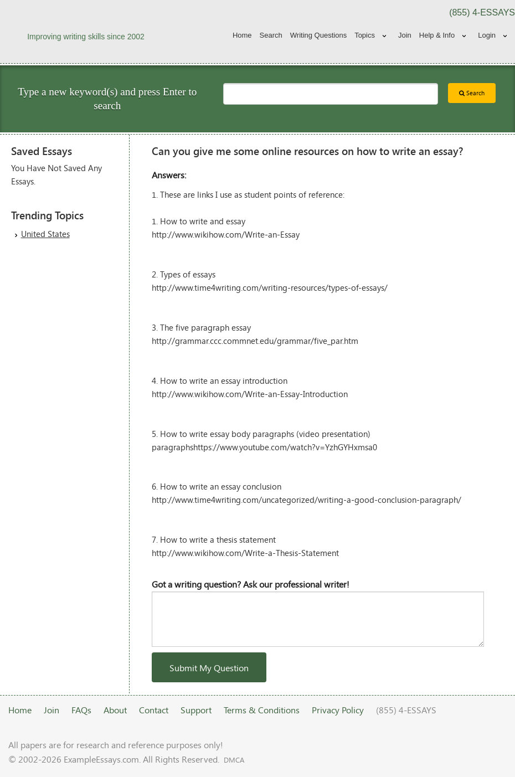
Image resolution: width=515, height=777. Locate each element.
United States (45, 233)
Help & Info (437, 35)
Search (271, 35)
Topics (364, 35)
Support (196, 710)
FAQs (81, 710)
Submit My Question (209, 667)
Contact (153, 710)
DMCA (234, 760)
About (115, 710)
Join (404, 35)
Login (487, 35)
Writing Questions (318, 35)
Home (242, 35)
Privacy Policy (338, 710)
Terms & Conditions (262, 710)
